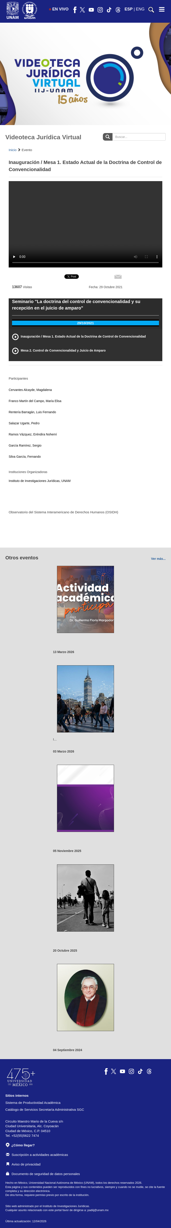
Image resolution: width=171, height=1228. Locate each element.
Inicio (12, 150)
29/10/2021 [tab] (85, 323)
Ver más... (158, 558)
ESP (129, 9)
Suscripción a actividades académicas (37, 1155)
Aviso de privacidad (23, 1164)
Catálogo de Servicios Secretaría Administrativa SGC (44, 1109)
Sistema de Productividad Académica (33, 1103)
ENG (140, 9)
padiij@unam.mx (98, 1210)
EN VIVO (59, 9)
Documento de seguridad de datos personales (43, 1174)
